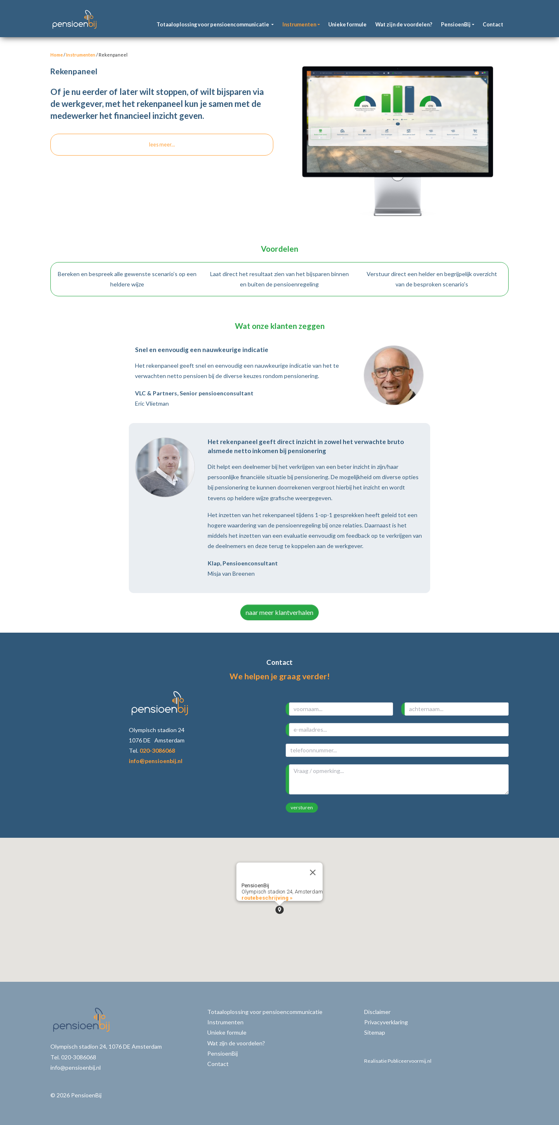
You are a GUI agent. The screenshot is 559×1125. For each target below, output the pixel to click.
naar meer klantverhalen (279, 612)
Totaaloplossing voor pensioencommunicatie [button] (213, 24)
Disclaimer (377, 1011)
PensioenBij (222, 1053)
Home (56, 54)
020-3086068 (157, 750)
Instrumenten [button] (299, 24)
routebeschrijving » (267, 898)
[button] (279, 909)
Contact (493, 24)
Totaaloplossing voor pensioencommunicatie (264, 1011)
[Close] (313, 872)
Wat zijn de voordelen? (403, 24)
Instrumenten (80, 54)
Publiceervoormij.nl (409, 1061)
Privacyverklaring (386, 1022)
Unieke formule (347, 24)
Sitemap (374, 1032)
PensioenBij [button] (456, 24)
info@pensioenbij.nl (155, 760)
